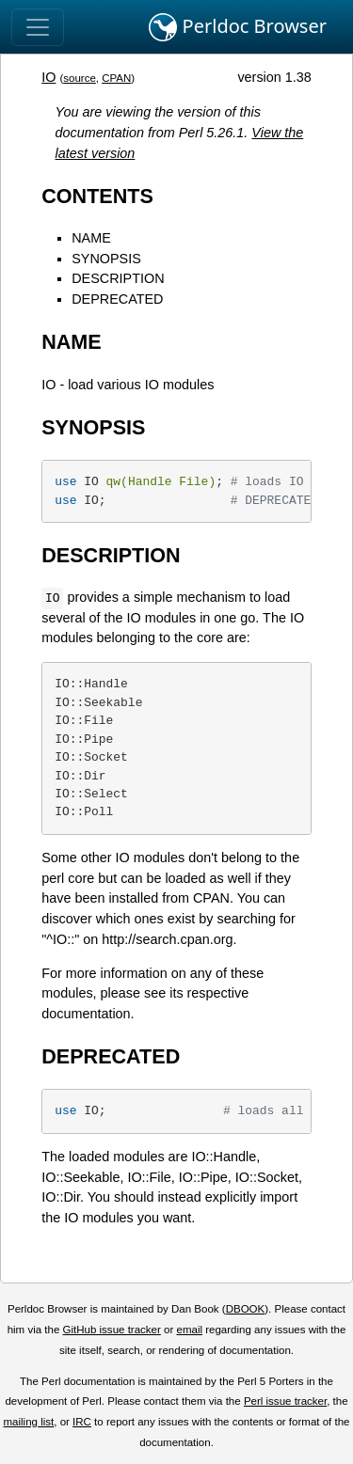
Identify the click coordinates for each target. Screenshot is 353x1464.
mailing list (28, 1421)
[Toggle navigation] (37, 27)
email (189, 1329)
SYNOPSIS (106, 258)
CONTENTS (97, 196)
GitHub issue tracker (112, 1329)
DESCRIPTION (118, 278)
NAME (91, 237)
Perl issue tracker (285, 1401)
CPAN (116, 78)
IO (48, 77)
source (79, 78)
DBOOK (245, 1308)
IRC (81, 1421)
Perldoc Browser (238, 27)
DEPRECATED (117, 299)
